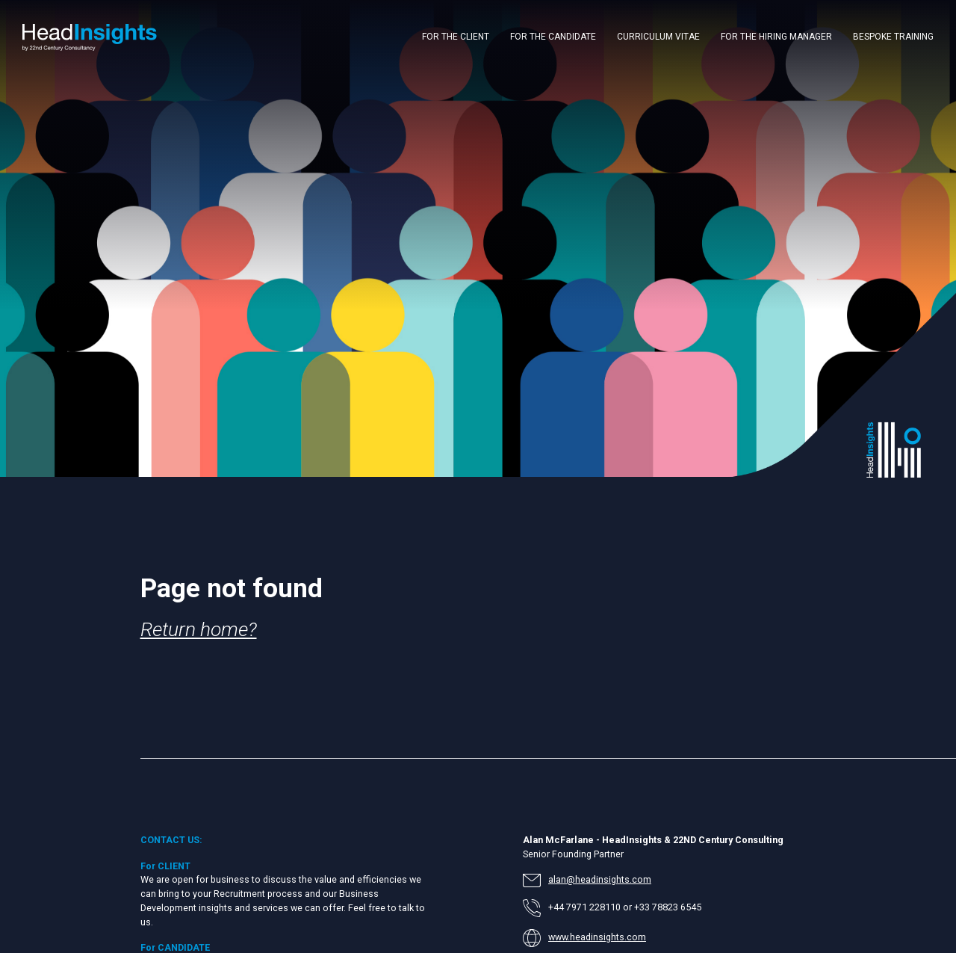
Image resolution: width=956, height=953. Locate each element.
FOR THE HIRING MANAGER (776, 36)
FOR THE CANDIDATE (553, 36)
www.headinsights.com (597, 937)
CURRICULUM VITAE (658, 36)
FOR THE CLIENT (455, 36)
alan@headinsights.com (599, 879)
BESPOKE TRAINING (893, 36)
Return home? (198, 629)
